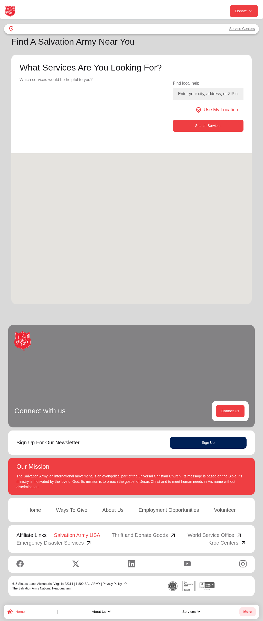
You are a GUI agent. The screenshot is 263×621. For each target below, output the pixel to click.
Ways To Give (71, 510)
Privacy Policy (112, 584)
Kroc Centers (227, 543)
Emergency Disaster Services (54, 543)
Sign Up (208, 442)
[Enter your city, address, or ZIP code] (208, 94)
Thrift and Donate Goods (144, 535)
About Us (102, 611)
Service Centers (242, 29)
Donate (243, 11)
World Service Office (214, 535)
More (247, 612)
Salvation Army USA (77, 535)
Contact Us (230, 411)
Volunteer (225, 510)
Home (34, 510)
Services (192, 611)
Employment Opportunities (168, 510)
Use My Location (216, 109)
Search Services (208, 126)
